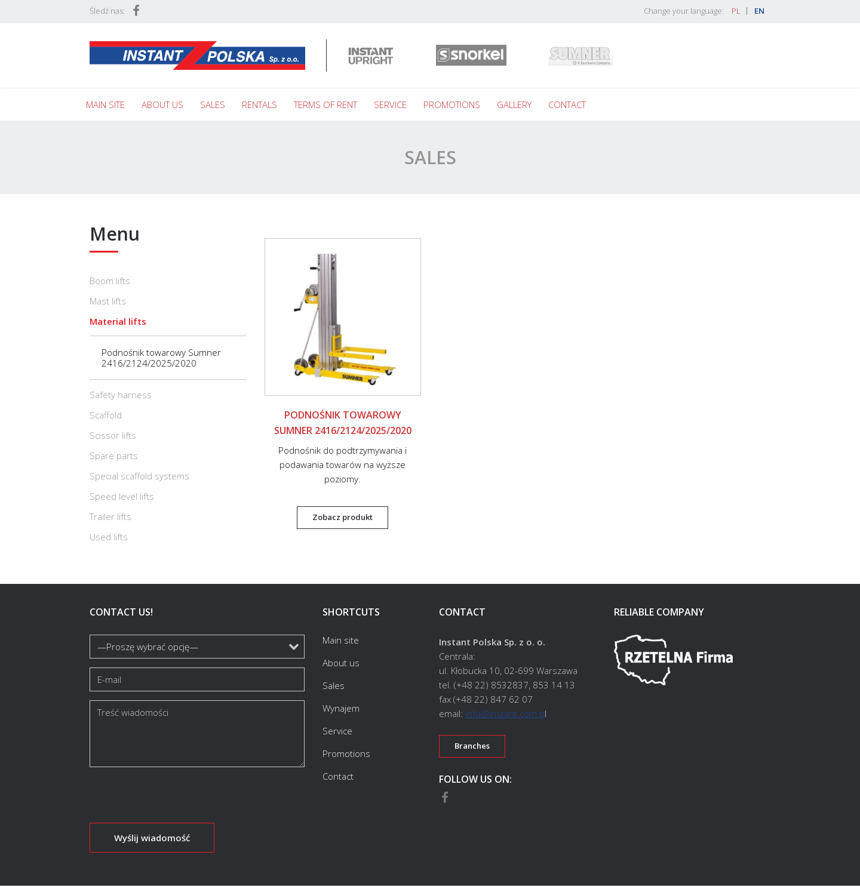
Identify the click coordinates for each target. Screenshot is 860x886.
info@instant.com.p (505, 713)
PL (736, 10)
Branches (472, 745)
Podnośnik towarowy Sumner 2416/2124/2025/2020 (161, 357)
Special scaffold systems (139, 475)
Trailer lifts (110, 516)
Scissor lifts (113, 435)
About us (162, 104)
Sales (212, 104)
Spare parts (114, 455)
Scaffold (106, 415)
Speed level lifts (122, 496)
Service (390, 104)
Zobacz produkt (342, 517)
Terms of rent (325, 104)
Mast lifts (108, 301)
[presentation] (180, 799)
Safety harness (121, 394)
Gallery (514, 104)
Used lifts (109, 536)
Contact (567, 104)
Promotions (451, 104)
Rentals (259, 104)
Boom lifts (110, 280)
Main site (105, 104)
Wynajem (341, 708)
